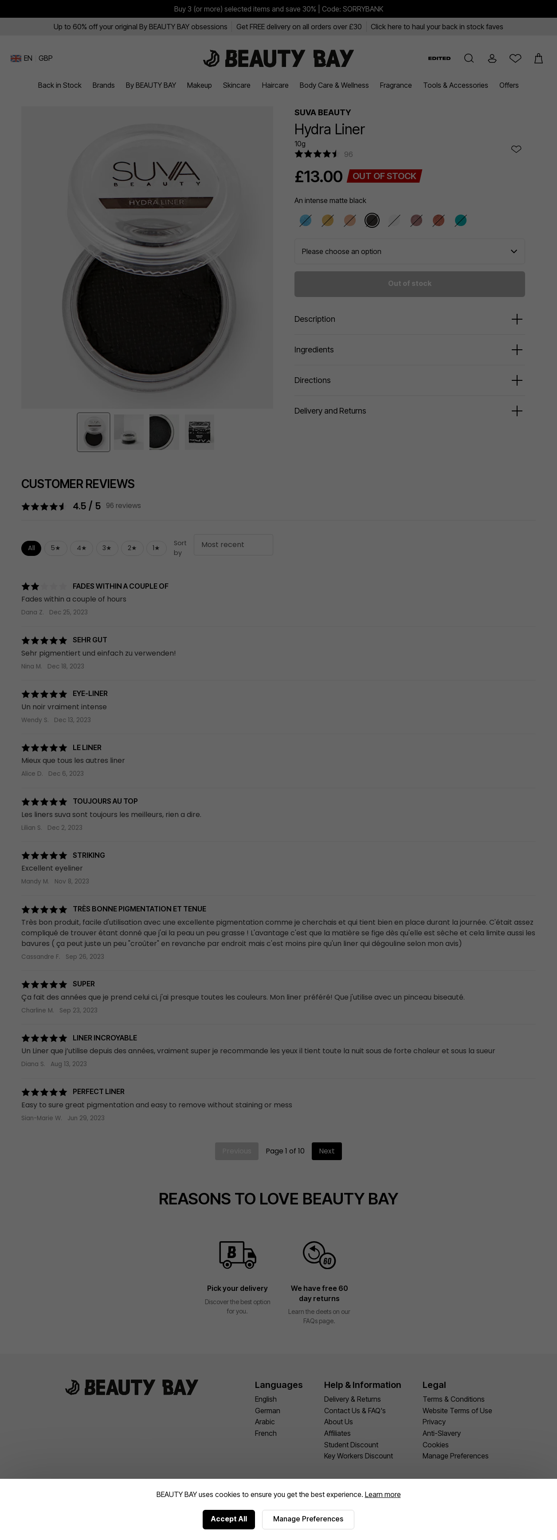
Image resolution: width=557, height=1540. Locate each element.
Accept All (229, 1518)
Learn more (383, 1494)
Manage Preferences (308, 1518)
